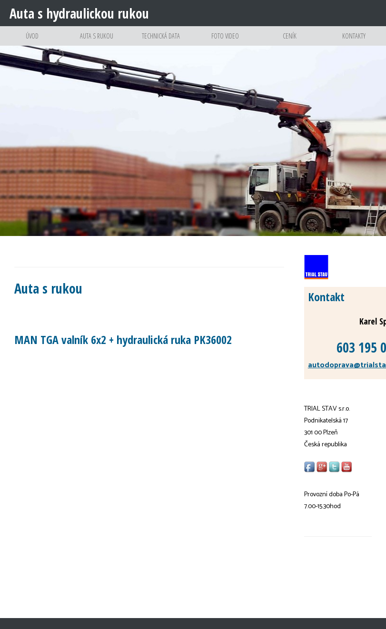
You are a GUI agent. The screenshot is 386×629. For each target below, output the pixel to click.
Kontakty (353, 43)
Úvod (32, 43)
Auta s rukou (96, 43)
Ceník (289, 43)
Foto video (225, 43)
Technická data (161, 43)
